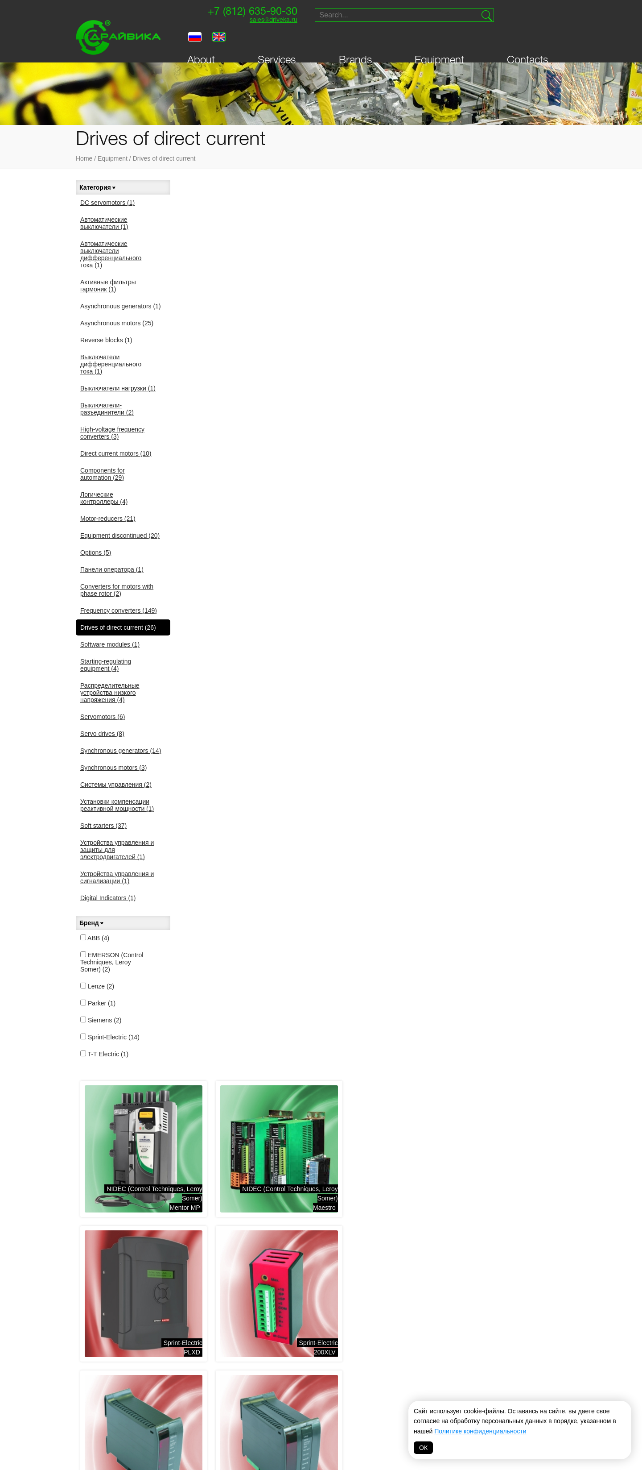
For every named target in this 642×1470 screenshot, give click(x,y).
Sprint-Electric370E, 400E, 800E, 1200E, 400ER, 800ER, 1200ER (511, 578)
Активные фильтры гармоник (108, 285)
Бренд (91, 922)
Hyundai (304, 1411)
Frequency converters (118, 610)
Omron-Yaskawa (254, 1426)
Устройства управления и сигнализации (117, 877)
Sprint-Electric (110, 1037)
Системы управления (116, 784)
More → (232, 1037)
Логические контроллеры (104, 498)
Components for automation (102, 474)
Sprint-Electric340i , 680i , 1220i (534, 442)
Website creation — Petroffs (524, 1235)
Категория (97, 187)
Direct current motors (116, 453)
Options (95, 552)
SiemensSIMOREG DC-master (396, 1003)
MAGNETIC (370, 1426)
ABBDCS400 (547, 1003)
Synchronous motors (113, 767)
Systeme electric (193, 1367)
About (201, 41)
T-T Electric (104, 1054)
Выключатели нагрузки (118, 388)
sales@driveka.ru (270, 20)
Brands (355, 41)
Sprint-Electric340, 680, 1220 (406, 442)
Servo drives (102, 733)
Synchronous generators (120, 750)
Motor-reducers (108, 518)
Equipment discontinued (120, 535)
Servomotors (102, 716)
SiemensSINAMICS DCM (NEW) (262, 1003)
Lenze (97, 986)
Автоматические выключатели (104, 223)
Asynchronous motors (116, 323)
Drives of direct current (164, 158)
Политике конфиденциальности (480, 1431)
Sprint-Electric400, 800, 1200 (275, 722)
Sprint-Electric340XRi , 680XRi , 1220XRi (258, 582)
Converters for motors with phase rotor (116, 590)
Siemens (100, 1020)
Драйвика (181, 1411)
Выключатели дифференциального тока (110, 364)
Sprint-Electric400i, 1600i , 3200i (401, 722)
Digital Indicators (108, 897)
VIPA (424, 1378)
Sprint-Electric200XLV (277, 442)
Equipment (439, 41)
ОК (423, 1447)
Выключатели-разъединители (107, 409)
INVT (173, 1400)
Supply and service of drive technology (521, 1171)
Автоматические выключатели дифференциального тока (110, 254)
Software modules (110, 644)
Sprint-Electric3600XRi (540, 722)
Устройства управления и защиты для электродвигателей (117, 849)
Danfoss (242, 1415)
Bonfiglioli (309, 1378)
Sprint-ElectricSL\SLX (409, 863)
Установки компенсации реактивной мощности (117, 805)
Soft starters (103, 825)
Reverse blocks (106, 340)
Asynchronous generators (120, 306)
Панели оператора (112, 569)
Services (277, 41)
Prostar (305, 1389)
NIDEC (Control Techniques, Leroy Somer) (258, 1374)
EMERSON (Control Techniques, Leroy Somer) (111, 962)
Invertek (243, 1403)
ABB (94, 938)
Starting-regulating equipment (105, 665)
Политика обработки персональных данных (321, 1450)
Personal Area (110, 1208)
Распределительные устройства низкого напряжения (110, 692)
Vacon (365, 1367)
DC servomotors (107, 202)
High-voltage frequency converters (112, 433)
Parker (97, 1003)
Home (84, 158)
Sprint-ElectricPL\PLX (277, 863)
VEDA (174, 1389)
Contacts (527, 41)
